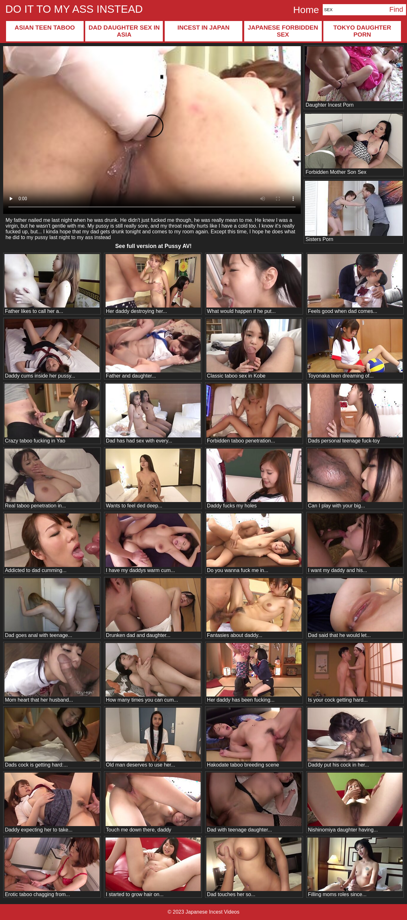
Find (396, 9)
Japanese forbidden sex (283, 31)
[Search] (354, 9)
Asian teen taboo (45, 27)
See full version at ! (153, 246)
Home (306, 9)
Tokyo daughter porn (362, 31)
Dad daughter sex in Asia (124, 31)
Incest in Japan (203, 27)
